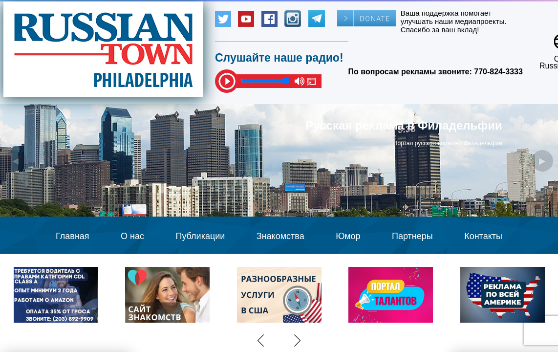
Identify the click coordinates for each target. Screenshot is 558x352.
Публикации (200, 236)
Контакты (483, 236)
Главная (72, 236)
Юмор (348, 236)
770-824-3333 (498, 71)
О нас (132, 236)
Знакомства (280, 236)
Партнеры (412, 236)
